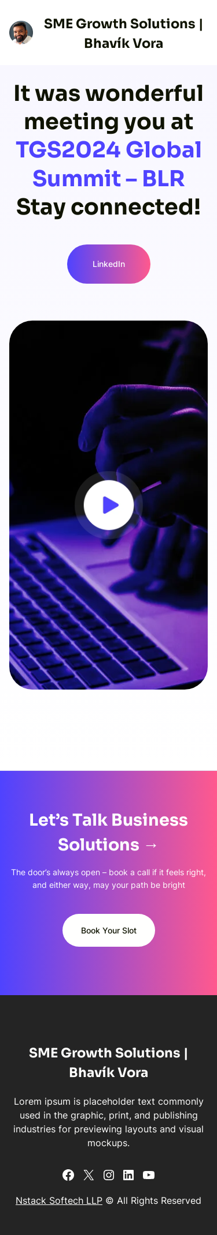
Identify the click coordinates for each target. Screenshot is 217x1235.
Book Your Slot (109, 930)
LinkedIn (109, 264)
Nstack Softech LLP (59, 1200)
